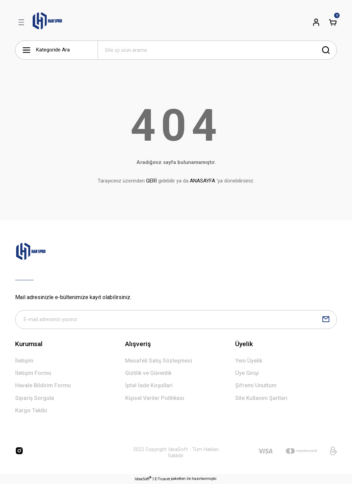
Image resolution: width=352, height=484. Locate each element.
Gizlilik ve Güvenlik (148, 373)
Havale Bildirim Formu (43, 386)
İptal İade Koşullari (149, 386)
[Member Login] (316, 22)
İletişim (24, 361)
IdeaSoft (143, 479)
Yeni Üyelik (248, 361)
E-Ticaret (162, 479)
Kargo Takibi (31, 411)
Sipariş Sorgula (34, 398)
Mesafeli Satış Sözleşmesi (158, 361)
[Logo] (47, 22)
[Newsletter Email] (176, 319)
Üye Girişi (247, 373)
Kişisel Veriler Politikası (154, 398)
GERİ (151, 181)
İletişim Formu (33, 373)
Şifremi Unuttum (255, 386)
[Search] (217, 50)
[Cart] (333, 22)
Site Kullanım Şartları (261, 398)
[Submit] (326, 319)
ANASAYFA (202, 181)
